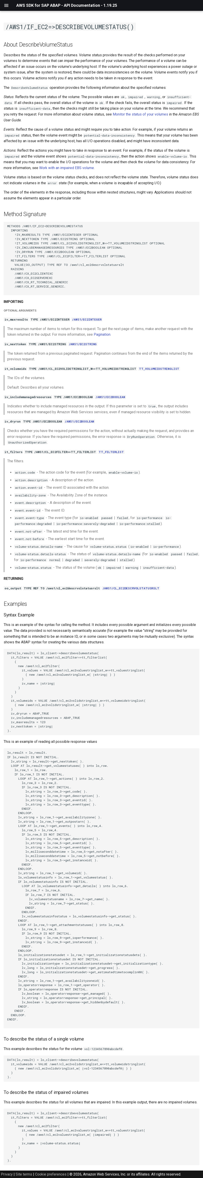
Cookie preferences (51, 1174)
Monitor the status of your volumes (140, 114)
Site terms (24, 1174)
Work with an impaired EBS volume (66, 168)
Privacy (7, 1174)
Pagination (102, 334)
